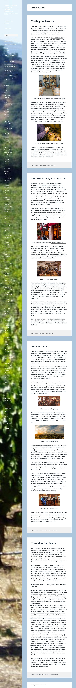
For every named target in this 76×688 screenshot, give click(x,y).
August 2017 (7, 325)
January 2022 (7, 202)
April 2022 (6, 195)
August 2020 (7, 242)
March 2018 (7, 308)
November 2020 (8, 235)
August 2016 (7, 346)
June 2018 (6, 301)
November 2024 (8, 126)
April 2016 (6, 356)
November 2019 (8, 263)
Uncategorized (7, 423)
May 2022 (6, 192)
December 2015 (8, 363)
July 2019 (6, 270)
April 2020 (6, 252)
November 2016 (8, 342)
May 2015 (6, 377)
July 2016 (6, 349)
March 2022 (7, 197)
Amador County (40, 346)
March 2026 (7, 90)
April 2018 (6, 306)
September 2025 (8, 104)
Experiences (7, 26)
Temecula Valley (56, 569)
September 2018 (8, 294)
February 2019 (7, 282)
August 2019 (7, 268)
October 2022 (7, 180)
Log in (5, 396)
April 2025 (6, 116)
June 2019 (6, 273)
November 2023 (8, 152)
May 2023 (6, 164)
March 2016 (7, 358)
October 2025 (7, 102)
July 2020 (6, 244)
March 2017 (7, 335)
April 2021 (6, 223)
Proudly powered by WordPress (38, 685)
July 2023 (6, 159)
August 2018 (7, 297)
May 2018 (6, 304)
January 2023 (7, 173)
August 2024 (7, 130)
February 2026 (7, 93)
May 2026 (6, 88)
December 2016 (8, 339)
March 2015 (7, 382)
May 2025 (6, 114)
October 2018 (7, 292)
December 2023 (8, 149)
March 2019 (7, 280)
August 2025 (7, 107)
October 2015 (7, 368)
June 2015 (6, 375)
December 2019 (8, 261)
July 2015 (6, 373)
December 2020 (8, 233)
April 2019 (6, 278)
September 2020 (8, 240)
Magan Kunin (7, 66)
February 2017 (7, 337)
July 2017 (6, 327)
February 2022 (7, 199)
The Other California (43, 543)
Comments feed (8, 400)
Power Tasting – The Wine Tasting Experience (10, 8)
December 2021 (8, 204)
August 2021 (7, 214)
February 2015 (7, 384)
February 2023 (7, 171)
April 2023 (6, 166)
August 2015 (7, 370)
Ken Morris (7, 78)
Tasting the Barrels (42, 21)
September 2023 (8, 154)
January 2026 (7, 95)
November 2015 (8, 365)
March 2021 (7, 225)
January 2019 (7, 285)
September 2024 (8, 128)
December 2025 (8, 97)
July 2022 (6, 187)
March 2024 (7, 142)
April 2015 (6, 380)
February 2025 (7, 119)
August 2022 (7, 185)
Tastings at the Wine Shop (10, 55)
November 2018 (8, 289)
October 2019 (7, 266)
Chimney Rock (47, 193)
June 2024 (6, 135)
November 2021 (8, 206)
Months (6, 416)
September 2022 (8, 183)
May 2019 (6, 275)
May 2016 (6, 354)
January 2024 (7, 147)
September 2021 (8, 211)
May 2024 (6, 138)
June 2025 (6, 111)
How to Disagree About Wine (11, 53)
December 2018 (8, 287)
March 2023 (7, 168)
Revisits (6, 421)
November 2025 (8, 100)
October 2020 (7, 237)
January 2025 (7, 121)
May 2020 (6, 249)
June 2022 (6, 190)
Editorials (6, 411)
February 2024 (7, 145)
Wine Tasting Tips (8, 21)
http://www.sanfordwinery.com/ (49, 183)
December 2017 (8, 316)
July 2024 (6, 133)
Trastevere (6, 50)
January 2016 (7, 361)
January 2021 (7, 230)
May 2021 (6, 221)
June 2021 (6, 218)
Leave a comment (51, 165)
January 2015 (7, 387)
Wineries (6, 23)
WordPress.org (7, 403)
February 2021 (7, 228)
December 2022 (8, 176)
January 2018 (7, 313)
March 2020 (7, 254)
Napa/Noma (56, 552)
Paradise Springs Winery (10, 44)
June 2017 (6, 330)
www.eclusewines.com (57, 38)
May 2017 (6, 332)
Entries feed (7, 398)
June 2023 (6, 161)
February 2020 (7, 256)
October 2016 (7, 344)
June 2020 (6, 247)
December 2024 (8, 123)
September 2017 (8, 323)
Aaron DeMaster (8, 74)
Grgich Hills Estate (12, 64)
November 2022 (8, 178)
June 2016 (6, 351)
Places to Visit (7, 28)
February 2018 (7, 311)
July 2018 (6, 299)
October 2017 (7, 320)
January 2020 (7, 259)
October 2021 (7, 209)
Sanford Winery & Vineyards (48, 178)
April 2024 (6, 140)
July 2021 (6, 216)
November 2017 (8, 318)
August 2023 (7, 157)
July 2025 (6, 109)
